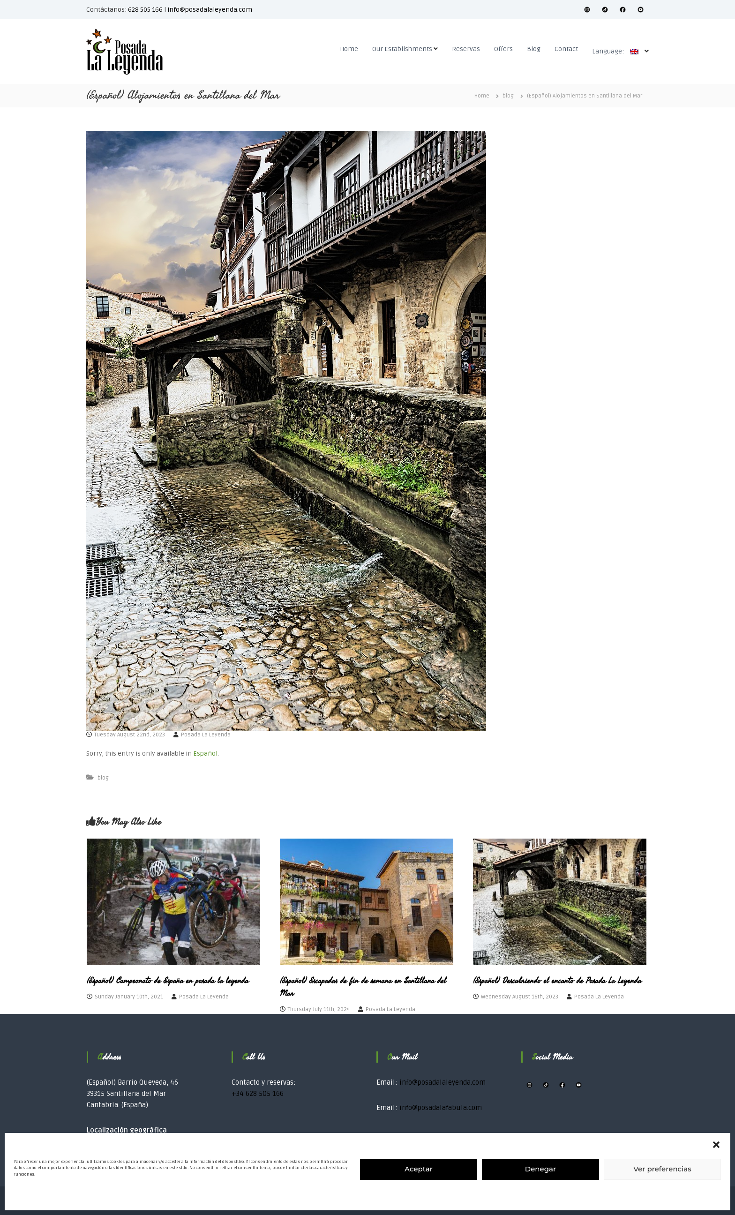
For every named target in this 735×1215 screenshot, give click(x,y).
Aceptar (419, 1168)
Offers (503, 49)
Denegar (540, 1168)
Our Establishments (402, 49)
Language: (617, 51)
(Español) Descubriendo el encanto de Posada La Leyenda (557, 980)
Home (349, 49)
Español (205, 754)
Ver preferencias (662, 1168)
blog (508, 95)
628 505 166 (145, 10)
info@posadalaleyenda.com (209, 10)
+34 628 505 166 (258, 1093)
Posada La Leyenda (206, 734)
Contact (566, 49)
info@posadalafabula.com (440, 1107)
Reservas (466, 49)
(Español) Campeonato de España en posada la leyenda (167, 980)
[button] (716, 1144)
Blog (533, 49)
